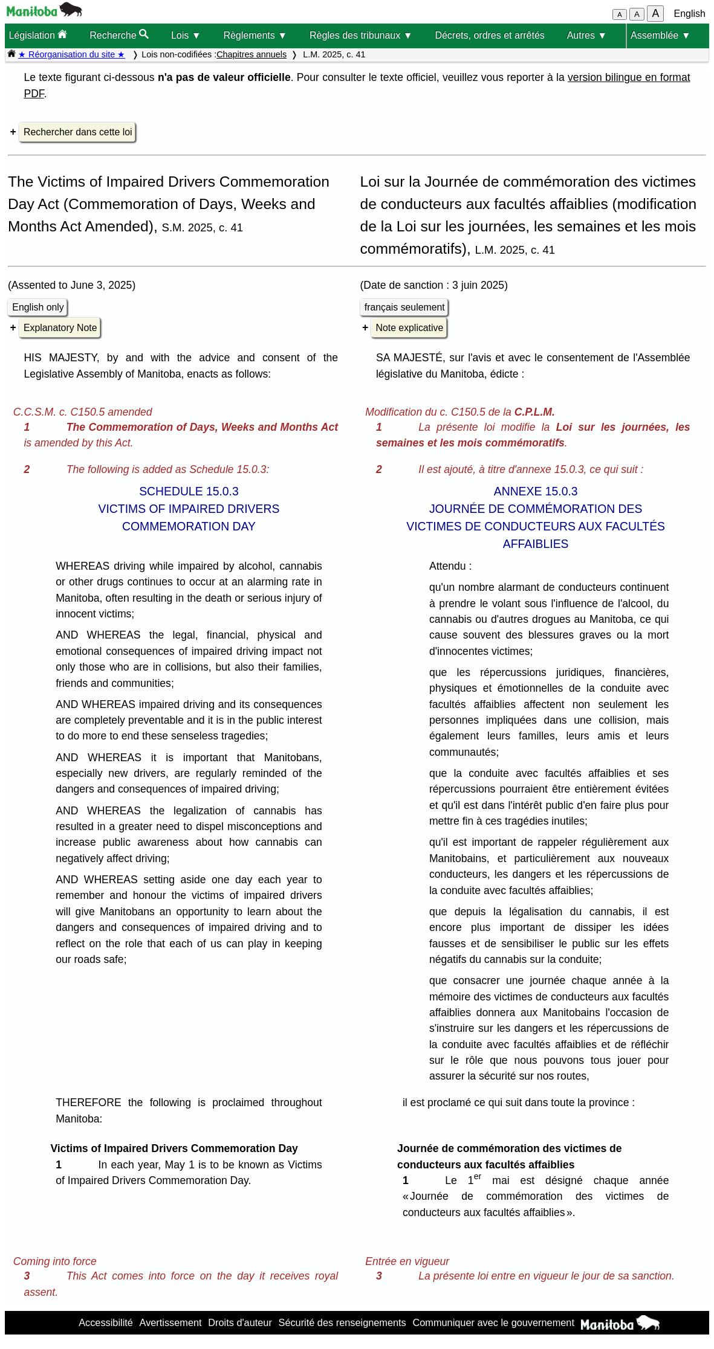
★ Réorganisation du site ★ (71, 54)
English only (37, 307)
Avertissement (171, 1322)
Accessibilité (106, 1322)
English (690, 13)
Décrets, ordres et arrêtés (489, 35)
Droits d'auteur (240, 1322)
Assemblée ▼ (660, 35)
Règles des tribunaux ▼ (361, 35)
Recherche (119, 34)
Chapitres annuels (251, 54)
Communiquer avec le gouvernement (493, 1322)
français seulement (405, 307)
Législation (37, 34)
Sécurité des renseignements (342, 1322)
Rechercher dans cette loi (78, 132)
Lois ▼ (186, 35)
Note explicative (410, 328)
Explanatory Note (60, 328)
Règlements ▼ (255, 35)
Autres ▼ (587, 35)
